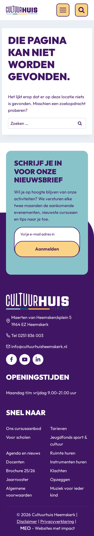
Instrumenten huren (68, 461)
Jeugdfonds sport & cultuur (68, 440)
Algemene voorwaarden (19, 491)
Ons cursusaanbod (23, 428)
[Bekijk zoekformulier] (81, 10)
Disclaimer (27, 521)
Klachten (58, 470)
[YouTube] (24, 359)
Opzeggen (60, 479)
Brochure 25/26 (20, 470)
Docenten (15, 461)
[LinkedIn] (38, 359)
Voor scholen (18, 437)
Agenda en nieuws (23, 453)
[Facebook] (11, 359)
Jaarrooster (17, 479)
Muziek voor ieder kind (67, 491)
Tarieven (58, 428)
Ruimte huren (62, 453)
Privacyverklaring (57, 521)
